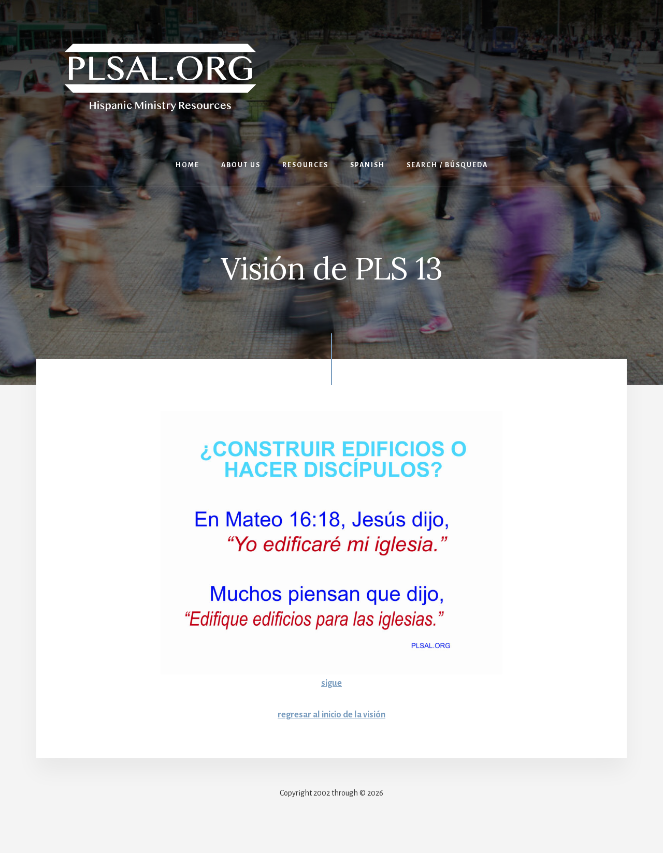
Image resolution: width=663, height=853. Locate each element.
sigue (332, 683)
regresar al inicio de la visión (331, 714)
